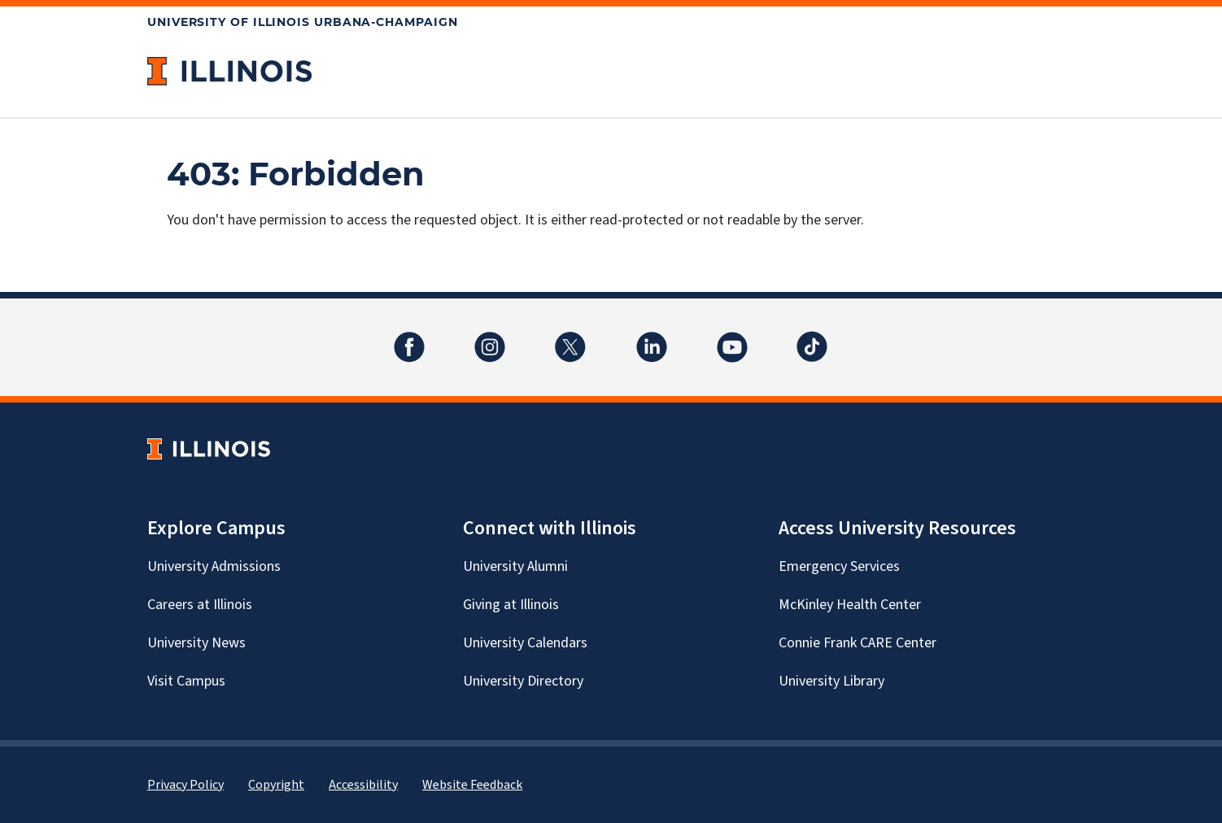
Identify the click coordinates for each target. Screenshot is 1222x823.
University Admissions (214, 566)
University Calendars (525, 643)
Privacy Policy (185, 785)
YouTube (732, 337)
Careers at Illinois (199, 604)
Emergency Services (839, 566)
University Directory (523, 681)
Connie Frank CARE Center (857, 643)
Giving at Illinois (511, 604)
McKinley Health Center (850, 604)
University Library (831, 681)
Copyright (276, 785)
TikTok (812, 337)
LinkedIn (651, 337)
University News (196, 643)
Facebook (409, 337)
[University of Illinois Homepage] (208, 448)
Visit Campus (186, 681)
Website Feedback (472, 785)
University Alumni (515, 566)
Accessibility (363, 785)
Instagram (489, 337)
